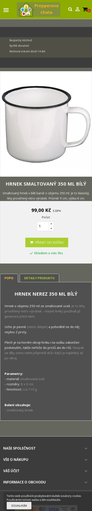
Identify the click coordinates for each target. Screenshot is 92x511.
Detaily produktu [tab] (39, 278)
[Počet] (43, 226)
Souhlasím (19, 506)
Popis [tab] (9, 278)
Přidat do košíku (47, 242)
